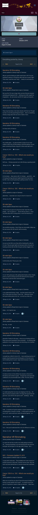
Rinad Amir (15, 90)
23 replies (16, 82)
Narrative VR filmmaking (11, 70)
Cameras (23, 72)
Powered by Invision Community (19, 512)
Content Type (8, 52)
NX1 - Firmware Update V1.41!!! (14, 455)
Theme (14, 508)
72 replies (16, 100)
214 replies (16, 165)
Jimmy (4, 72)
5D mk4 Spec (7, 88)
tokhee (14, 457)
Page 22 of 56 (18, 64)
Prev (6, 64)
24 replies (16, 467)
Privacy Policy (22, 508)
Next (31, 64)
